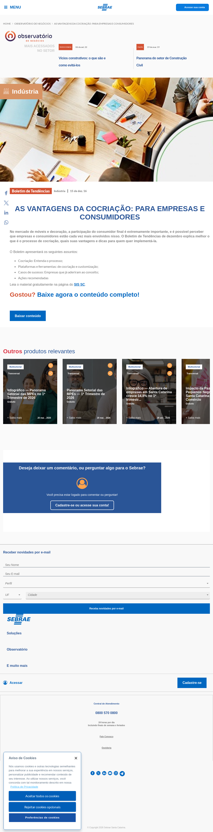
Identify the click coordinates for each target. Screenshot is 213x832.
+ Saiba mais (14, 417)
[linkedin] (104, 773)
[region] (42, 791)
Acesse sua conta (194, 7)
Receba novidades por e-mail (106, 609)
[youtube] (110, 773)
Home (7, 23)
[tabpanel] (31, 391)
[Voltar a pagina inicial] (106, 7)
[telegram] (122, 773)
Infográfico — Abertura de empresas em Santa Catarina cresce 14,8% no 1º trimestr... (149, 394)
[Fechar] (75, 758)
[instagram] (116, 773)
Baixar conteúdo (28, 316)
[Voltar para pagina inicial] (106, 619)
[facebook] (92, 773)
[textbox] (108, 583)
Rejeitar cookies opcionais (42, 807)
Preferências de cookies (42, 817)
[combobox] (106, 584)
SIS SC (79, 284)
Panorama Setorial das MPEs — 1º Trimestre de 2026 (86, 393)
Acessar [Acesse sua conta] (16, 682)
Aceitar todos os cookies (42, 796)
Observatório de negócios (32, 23)
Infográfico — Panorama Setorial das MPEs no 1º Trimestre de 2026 (26, 393)
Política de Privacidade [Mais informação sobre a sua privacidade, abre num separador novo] (24, 786)
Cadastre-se (192, 682)
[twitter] (98, 773)
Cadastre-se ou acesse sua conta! (82, 505)
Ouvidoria (106, 748)
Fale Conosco (106, 736)
